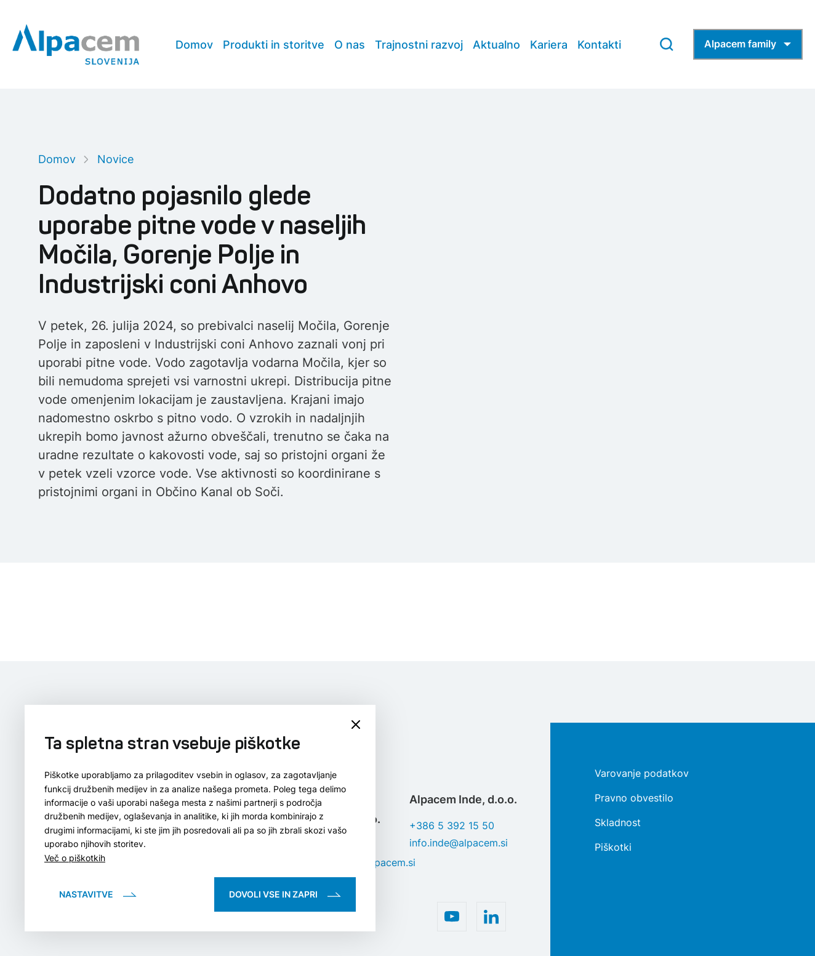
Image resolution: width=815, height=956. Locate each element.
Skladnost (618, 822)
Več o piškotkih (74, 858)
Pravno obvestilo (634, 798)
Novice (115, 159)
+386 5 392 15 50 (451, 825)
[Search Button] (666, 44)
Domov (57, 159)
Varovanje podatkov (642, 773)
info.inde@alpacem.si (458, 843)
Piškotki (613, 847)
